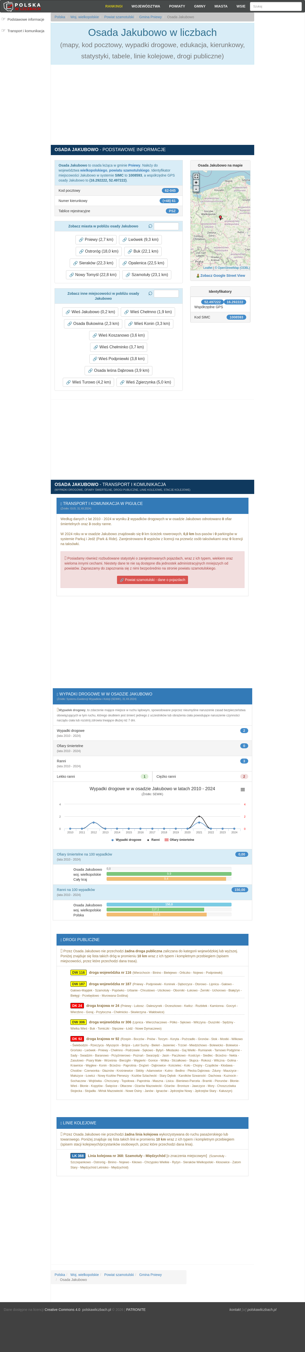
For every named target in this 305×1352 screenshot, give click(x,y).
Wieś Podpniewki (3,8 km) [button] (119, 359)
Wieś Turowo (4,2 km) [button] (88, 382)
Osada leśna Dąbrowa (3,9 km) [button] (118, 370)
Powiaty (177, 6)
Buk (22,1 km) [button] (142, 251)
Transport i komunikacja (25, 31)
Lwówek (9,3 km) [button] (140, 239)
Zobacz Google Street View (222, 276)
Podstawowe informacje (25, 19)
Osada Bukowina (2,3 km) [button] (93, 323)
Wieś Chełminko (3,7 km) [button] (118, 347)
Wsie (241, 6)
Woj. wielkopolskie (84, 17)
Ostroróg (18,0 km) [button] (99, 251)
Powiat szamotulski (118, 17)
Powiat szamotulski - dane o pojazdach (152, 580)
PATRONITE (136, 1310)
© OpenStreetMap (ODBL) (232, 268)
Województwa (145, 6)
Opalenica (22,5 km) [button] (143, 263)
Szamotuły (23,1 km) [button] (146, 275)
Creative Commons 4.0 (62, 1310)
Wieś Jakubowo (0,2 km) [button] (90, 312)
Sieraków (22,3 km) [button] (93, 263)
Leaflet (207, 268)
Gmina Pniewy (150, 17)
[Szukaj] (276, 6)
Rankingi (113, 6)
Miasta (221, 6)
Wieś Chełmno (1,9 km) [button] (148, 312)
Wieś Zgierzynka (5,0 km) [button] (145, 382)
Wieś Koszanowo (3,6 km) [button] (118, 335)
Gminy (200, 6)
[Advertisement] (279, 102)
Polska (60, 17)
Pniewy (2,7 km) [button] (96, 239)
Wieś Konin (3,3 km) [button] (149, 323)
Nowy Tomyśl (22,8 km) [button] (93, 275)
